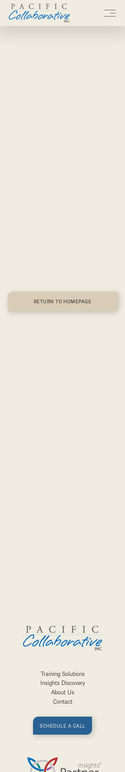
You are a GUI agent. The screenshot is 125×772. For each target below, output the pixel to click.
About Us (62, 692)
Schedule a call (62, 725)
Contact (62, 701)
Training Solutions (63, 673)
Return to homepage (63, 301)
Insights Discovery (62, 682)
